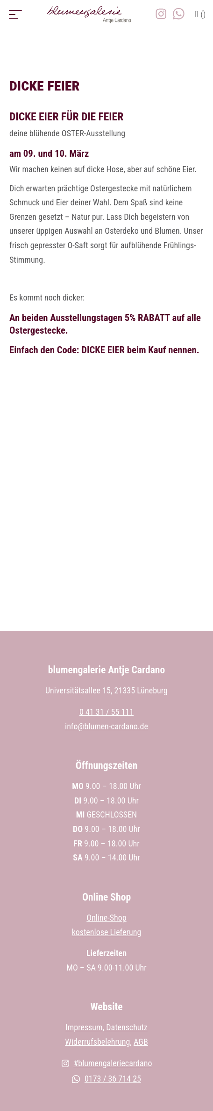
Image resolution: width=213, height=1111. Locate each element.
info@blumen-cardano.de (106, 726)
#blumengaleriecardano (106, 1063)
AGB (141, 1042)
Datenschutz (127, 1027)
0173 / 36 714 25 (106, 1078)
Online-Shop (106, 917)
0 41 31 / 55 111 (106, 712)
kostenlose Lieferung (107, 932)
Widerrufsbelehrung (97, 1042)
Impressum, (85, 1027)
